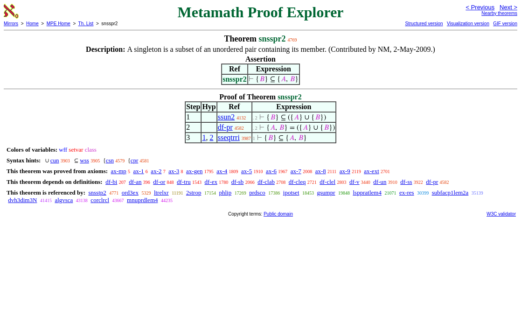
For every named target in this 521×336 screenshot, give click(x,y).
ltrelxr (161, 192)
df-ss (406, 181)
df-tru (184, 181)
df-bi (111, 181)
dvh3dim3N (22, 199)
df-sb (237, 181)
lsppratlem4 (367, 192)
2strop (193, 192)
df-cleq (297, 181)
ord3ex (130, 192)
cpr (135, 160)
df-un (379, 181)
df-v (354, 181)
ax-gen (194, 171)
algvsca (64, 199)
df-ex (210, 181)
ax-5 (246, 171)
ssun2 (226, 117)
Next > (508, 7)
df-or (159, 181)
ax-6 (271, 171)
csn (110, 160)
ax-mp (118, 171)
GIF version (505, 23)
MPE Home (58, 23)
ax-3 (173, 171)
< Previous (479, 7)
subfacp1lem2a (450, 192)
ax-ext (371, 171)
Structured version (424, 23)
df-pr (225, 127)
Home (32, 23)
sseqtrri (229, 137)
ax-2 (156, 171)
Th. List (86, 23)
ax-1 (138, 171)
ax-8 (320, 171)
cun (54, 160)
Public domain (278, 214)
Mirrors (11, 23)
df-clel (327, 181)
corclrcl (99, 199)
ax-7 (296, 171)
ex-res (406, 192)
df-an (135, 181)
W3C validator (501, 214)
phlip (225, 192)
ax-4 (221, 171)
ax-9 (345, 171)
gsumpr (326, 192)
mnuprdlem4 (142, 199)
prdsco (257, 192)
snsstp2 (97, 192)
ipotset (291, 192)
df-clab (266, 181)
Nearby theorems (499, 13)
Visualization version (468, 23)
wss (84, 160)
